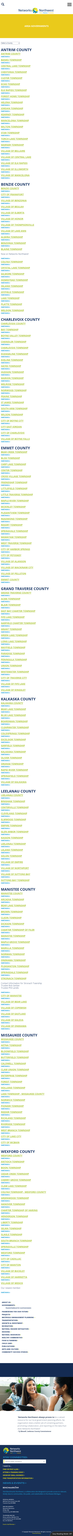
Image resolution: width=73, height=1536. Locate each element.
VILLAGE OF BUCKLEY (13, 1271)
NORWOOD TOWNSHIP (14, 390)
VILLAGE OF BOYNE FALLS (15, 438)
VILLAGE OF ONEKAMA (13, 1026)
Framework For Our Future (15, 1312)
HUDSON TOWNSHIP (12, 372)
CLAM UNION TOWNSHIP (15, 1069)
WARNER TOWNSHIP (12, 144)
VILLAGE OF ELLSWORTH (14, 169)
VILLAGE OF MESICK (12, 1283)
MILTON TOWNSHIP (12, 126)
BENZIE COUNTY (10, 188)
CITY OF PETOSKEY (11, 555)
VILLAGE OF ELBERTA (12, 212)
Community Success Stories (15, 1352)
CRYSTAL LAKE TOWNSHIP (15, 267)
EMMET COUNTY (10, 579)
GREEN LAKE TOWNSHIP (14, 635)
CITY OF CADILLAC (11, 1258)
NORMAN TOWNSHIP (13, 954)
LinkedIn (66, 1450)
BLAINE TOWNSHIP (11, 249)
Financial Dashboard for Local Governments (18, 1308)
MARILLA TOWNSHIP (12, 948)
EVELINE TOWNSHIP (12, 359)
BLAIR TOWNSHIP (11, 604)
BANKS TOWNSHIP (11, 59)
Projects (6, 1314)
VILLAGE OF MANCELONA (15, 175)
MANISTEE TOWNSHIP (13, 935)
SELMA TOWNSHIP (11, 1228)
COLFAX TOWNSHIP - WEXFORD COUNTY (23, 1192)
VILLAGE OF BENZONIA (14, 200)
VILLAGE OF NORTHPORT (15, 868)
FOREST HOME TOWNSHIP (15, 96)
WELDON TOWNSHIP (12, 310)
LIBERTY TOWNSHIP (12, 1222)
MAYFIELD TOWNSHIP (13, 647)
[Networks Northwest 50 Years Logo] (36, 11)
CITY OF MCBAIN (10, 1142)
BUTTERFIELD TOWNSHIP (15, 1057)
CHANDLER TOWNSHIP (13, 341)
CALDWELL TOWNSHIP (13, 1063)
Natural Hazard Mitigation (15, 1329)
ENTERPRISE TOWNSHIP (14, 1075)
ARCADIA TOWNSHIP (12, 899)
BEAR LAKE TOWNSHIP (13, 709)
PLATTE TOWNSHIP (11, 304)
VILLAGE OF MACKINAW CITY (17, 567)
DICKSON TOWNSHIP (12, 923)
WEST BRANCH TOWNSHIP (15, 1130)
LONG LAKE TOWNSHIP (14, 641)
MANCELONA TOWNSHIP (15, 120)
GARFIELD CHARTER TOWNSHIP (18, 623)
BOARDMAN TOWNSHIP (14, 721)
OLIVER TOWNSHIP (11, 757)
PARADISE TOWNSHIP (13, 653)
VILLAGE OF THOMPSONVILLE (17, 224)
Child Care (7, 1343)
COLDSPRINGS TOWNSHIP (15, 733)
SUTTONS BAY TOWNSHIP (15, 880)
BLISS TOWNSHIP (10, 458)
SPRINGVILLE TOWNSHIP (15, 1246)
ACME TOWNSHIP (10, 598)
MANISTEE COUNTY (12, 893)
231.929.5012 (9, 1520)
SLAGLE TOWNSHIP (11, 1234)
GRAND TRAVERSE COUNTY (16, 592)
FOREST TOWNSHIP (11, 1081)
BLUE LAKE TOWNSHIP (13, 715)
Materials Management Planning (18, 1317)
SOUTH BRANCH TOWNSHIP (16, 1240)
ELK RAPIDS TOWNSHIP (14, 90)
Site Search (3, 4)
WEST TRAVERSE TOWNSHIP (16, 543)
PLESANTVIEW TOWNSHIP (15, 512)
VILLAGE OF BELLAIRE (13, 150)
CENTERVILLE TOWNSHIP (15, 807)
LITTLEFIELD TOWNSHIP (14, 488)
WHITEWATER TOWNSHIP (15, 671)
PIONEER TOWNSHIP (12, 1106)
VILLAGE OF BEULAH (12, 206)
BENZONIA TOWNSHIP (13, 243)
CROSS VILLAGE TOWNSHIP (16, 476)
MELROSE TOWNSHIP (12, 384)
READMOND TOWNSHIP (14, 518)
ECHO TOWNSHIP (10, 84)
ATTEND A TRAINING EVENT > (14, 1472)
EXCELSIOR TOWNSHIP (13, 739)
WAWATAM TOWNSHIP (14, 537)
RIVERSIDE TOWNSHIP (13, 1124)
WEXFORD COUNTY (11, 1155)
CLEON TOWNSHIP (11, 917)
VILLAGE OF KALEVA (12, 1020)
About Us (6, 1302)
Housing (6, 1332)
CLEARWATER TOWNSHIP (15, 727)
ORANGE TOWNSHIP (12, 763)
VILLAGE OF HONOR (12, 218)
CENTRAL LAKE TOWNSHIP (16, 65)
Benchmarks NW (11, 1487)
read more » (5, 56)
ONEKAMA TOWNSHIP (13, 960)
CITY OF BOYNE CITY (12, 420)
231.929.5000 (17, 1519)
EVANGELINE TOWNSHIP (14, 353)
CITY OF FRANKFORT (12, 194)
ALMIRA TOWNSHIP (12, 237)
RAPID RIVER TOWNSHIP (14, 769)
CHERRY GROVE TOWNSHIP (16, 1179)
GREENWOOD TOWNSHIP (15, 1198)
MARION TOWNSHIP (12, 378)
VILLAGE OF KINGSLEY (13, 689)
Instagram (54, 1450)
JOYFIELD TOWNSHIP (12, 292)
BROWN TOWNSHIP (12, 911)
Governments (8, 1305)
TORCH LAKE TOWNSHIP (14, 138)
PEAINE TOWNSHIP (11, 396)
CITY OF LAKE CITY (11, 1136)
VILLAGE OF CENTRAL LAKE (16, 157)
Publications (8, 1346)
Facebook (50, 1450)
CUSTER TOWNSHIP (11, 78)
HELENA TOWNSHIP (12, 102)
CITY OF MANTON (11, 1264)
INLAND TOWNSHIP (12, 286)
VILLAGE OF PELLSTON (13, 573)
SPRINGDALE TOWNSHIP (14, 972)
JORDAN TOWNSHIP (12, 108)
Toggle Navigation (69, 4)
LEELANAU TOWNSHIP (13, 843)
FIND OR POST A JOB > (11, 1469)
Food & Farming (9, 1340)
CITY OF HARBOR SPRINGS (15, 549)
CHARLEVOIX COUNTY (13, 323)
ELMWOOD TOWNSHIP (13, 819)
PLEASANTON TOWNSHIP (15, 966)
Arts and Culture (10, 1349)
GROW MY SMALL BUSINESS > (14, 1475)
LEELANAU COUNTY (12, 795)
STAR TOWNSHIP (10, 132)
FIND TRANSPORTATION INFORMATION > (18, 1478)
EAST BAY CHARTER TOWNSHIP (18, 611)
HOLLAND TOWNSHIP (13, 1087)
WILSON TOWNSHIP (12, 414)
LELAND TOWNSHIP (12, 849)
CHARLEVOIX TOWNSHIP (14, 347)
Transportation (9, 1320)
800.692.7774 (15, 1517)
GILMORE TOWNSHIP (12, 273)
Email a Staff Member (9, 1524)
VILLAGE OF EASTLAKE (13, 1013)
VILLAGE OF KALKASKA (14, 782)
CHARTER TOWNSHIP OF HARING (19, 1210)
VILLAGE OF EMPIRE (12, 862)
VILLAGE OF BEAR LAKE (14, 1001)
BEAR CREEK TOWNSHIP (14, 452)
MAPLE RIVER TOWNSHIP (15, 500)
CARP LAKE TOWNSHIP (13, 464)
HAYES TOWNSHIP (11, 366)
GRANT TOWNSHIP (11, 629)
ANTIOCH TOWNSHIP (12, 1161)
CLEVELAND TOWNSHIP (14, 813)
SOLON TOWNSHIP (11, 855)
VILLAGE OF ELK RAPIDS (14, 163)
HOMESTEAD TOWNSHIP (14, 280)
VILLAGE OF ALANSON (13, 561)
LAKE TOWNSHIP (10, 298)
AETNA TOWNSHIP (11, 1045)
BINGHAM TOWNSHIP (13, 801)
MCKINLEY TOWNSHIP (13, 506)
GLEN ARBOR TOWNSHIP (15, 831)
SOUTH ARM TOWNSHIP (14, 408)
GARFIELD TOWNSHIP (13, 745)
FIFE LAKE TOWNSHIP (13, 617)
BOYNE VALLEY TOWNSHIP (16, 335)
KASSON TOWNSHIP (12, 837)
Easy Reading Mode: (62, 1534)
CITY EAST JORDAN (11, 426)
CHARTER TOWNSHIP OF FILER (18, 929)
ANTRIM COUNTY (10, 53)
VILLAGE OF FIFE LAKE (13, 683)
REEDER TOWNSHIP (11, 1112)
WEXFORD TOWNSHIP (13, 1252)
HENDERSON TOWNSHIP (14, 1216)
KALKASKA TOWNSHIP (13, 751)
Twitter (57, 1450)
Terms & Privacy (36, 1533)
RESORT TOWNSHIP (12, 524)
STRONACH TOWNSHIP (13, 978)
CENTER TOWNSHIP (12, 470)
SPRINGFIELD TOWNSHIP (15, 775)
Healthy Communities (12, 1338)
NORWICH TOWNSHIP (13, 1099)
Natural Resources (11, 1335)
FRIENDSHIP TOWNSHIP (14, 482)
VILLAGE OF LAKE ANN (13, 230)
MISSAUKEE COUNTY (12, 1039)
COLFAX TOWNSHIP (12, 261)
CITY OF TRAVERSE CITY (14, 677)
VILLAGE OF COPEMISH (13, 1007)
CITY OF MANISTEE (11, 995)
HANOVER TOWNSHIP (13, 1204)
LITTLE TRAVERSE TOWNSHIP (17, 494)
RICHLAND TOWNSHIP (13, 1118)
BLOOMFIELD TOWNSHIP (15, 1051)
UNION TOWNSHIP (11, 665)
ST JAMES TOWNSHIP (12, 402)
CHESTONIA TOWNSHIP (14, 72)
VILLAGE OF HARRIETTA (14, 1277)
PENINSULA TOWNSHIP (14, 659)
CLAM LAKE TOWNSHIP (14, 1185)
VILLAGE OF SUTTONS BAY (15, 874)
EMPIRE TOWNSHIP (11, 825)
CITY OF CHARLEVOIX (13, 432)
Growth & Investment (12, 1323)
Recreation (7, 1326)
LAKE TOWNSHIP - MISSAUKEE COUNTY (22, 1093)
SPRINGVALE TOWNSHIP (14, 531)
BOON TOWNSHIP (11, 1167)
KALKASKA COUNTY (12, 703)
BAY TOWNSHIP (9, 329)
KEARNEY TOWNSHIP (12, 114)
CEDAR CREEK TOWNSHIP (15, 1173)
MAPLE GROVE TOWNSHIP (15, 942)
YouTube (61, 1450)
